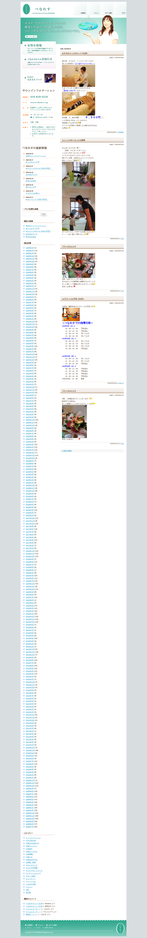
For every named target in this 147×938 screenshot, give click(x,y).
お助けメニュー (31, 846)
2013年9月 (30, 657)
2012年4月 (30, 704)
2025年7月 (30, 270)
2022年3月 (30, 379)
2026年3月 (30, 248)
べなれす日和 (31, 884)
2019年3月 (30, 477)
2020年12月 (30, 420)
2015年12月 (30, 584)
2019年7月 (30, 466)
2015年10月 (30, 589)
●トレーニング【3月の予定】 (37, 199)
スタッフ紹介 (31, 876)
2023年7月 (30, 335)
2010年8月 (30, 758)
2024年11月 (30, 291)
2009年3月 (30, 805)
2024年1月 (30, 319)
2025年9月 (30, 264)
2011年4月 (30, 737)
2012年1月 (30, 712)
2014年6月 (30, 633)
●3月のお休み (31, 181)
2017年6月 (30, 534)
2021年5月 (30, 406)
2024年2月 (30, 316)
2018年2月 (30, 513)
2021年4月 (30, 409)
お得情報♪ (29, 854)
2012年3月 (30, 706)
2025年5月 (30, 275)
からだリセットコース (34, 870)
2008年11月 (30, 816)
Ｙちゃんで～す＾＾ (33, 909)
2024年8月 (30, 300)
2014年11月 (30, 619)
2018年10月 (30, 491)
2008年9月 (30, 821)
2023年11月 (30, 324)
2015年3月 (30, 608)
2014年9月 (30, 625)
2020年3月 (30, 444)
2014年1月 (30, 646)
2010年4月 (30, 769)
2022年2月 (30, 381)
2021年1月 (30, 417)
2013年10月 (30, 655)
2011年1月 (30, 745)
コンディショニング (33, 873)
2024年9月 (30, 297)
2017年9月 (30, 526)
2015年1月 (30, 614)
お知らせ (29, 857)
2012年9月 (30, 690)
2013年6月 (30, 666)
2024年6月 (30, 305)
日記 (27, 890)
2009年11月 (30, 783)
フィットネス (31, 881)
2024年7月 (30, 302)
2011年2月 (30, 742)
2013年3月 (30, 674)
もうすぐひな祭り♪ (33, 193)
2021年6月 (30, 403)
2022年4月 (30, 376)
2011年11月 (30, 717)
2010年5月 (30, 767)
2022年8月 (30, 365)
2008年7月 (30, 827)
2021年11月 (30, 390)
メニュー (29, 887)
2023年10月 (30, 327)
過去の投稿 (66, 451)
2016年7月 (30, 565)
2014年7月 (30, 630)
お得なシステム (31, 851)
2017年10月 (30, 524)
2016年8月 (30, 562)
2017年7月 (30, 532)
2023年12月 (30, 321)
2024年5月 (30, 308)
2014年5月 (30, 635)
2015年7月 (30, 597)
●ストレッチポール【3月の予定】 (38, 168)
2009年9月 (30, 788)
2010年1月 (30, 778)
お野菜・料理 (31, 862)
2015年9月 (30, 592)
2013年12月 (30, 649)
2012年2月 (30, 709)
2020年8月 (30, 431)
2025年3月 (30, 280)
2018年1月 (30, 515)
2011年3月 (30, 739)
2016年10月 (30, 556)
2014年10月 (30, 622)
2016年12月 (30, 551)
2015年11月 (30, 586)
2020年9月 (30, 428)
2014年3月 (30, 641)
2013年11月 (30, 652)
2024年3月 (30, 313)
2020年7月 (30, 433)
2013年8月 (30, 660)
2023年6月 (30, 338)
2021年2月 (30, 414)
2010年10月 (30, 753)
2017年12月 (30, 518)
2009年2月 (30, 808)
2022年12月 (30, 354)
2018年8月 (30, 496)
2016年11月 (30, 554)
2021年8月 (30, 398)
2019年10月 (30, 458)
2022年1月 (30, 384)
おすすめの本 (31, 840)
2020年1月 (30, 450)
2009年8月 (30, 791)
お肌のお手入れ (31, 860)
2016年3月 (30, 575)
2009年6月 (30, 797)
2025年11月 (30, 259)
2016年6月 (30, 567)
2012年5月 (30, 701)
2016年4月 (30, 573)
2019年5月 (30, 472)
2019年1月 (30, 483)
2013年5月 (30, 668)
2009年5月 (30, 799)
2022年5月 (30, 373)
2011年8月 (30, 726)
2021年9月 (30, 395)
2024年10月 (30, 294)
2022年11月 (30, 357)
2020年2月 (30, 447)
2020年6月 (30, 436)
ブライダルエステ (69, 246)
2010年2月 (30, 775)
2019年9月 (30, 461)
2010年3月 (30, 772)
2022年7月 (30, 368)
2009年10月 (30, 786)
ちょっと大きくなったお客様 (73, 140)
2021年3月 (30, 412)
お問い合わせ (49, 927)
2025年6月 (30, 272)
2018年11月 (30, 488)
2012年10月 (30, 687)
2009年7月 (30, 794)
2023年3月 (30, 346)
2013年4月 (30, 671)
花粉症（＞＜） (31, 914)
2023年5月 (30, 341)
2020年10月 (30, 425)
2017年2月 (30, 545)
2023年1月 (30, 351)
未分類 (28, 892)
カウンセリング (31, 865)
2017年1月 (30, 548)
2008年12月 (30, 813)
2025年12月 (30, 256)
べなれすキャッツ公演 (34, 903)
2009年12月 (30, 780)
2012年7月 (30, 696)
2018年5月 (30, 504)
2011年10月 (30, 720)
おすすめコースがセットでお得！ (75, 53)
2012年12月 (30, 682)
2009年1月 (30, 810)
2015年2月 (30, 611)
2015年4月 (30, 606)
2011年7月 (30, 728)
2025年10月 (30, 261)
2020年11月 (30, 422)
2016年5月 (30, 570)
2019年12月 (30, 453)
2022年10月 (30, 360)
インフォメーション (33, 838)
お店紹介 (29, 849)
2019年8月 (30, 463)
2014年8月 (30, 627)
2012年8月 (30, 693)
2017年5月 (30, 537)
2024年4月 (30, 310)
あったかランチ (32, 162)
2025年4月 (30, 278)
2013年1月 (30, 679)
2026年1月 (30, 253)
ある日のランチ (31, 174)
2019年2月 (30, 480)
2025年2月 (30, 283)
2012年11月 (30, 685)
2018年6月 (30, 502)
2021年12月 (30, 387)
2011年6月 (30, 731)
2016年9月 (30, 559)
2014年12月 (30, 616)
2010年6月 (30, 764)
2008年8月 (30, 824)
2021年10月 (30, 392)
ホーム (29, 927)
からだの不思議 (31, 868)
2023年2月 (30, 349)
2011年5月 (30, 734)
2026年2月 (30, 250)
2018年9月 (30, 493)
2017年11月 (30, 521)
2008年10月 (30, 818)
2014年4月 (30, 638)
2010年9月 (30, 756)
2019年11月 (30, 455)
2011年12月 (30, 715)
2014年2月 (30, 644)
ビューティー (31, 879)
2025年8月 (30, 267)
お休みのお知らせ (32, 843)
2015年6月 (30, 600)
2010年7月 (30, 761)
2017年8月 (30, 529)
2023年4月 (30, 343)
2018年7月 (30, 499)
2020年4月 (30, 442)
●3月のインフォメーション (36, 156)
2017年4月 (30, 540)
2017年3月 (30, 543)
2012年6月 (30, 698)
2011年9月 (30, 723)
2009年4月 (30, 802)
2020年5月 (30, 439)
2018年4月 (30, 507)
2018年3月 (30, 510)
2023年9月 (30, 330)
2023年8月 (30, 332)
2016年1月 (30, 581)
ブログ (38, 927)
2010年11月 (30, 750)
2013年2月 (30, 676)
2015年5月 (30, 603)
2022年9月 (30, 362)
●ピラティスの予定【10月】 (73, 299)
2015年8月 (30, 594)
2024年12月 (30, 289)
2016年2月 (30, 578)
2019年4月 (30, 474)
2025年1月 (30, 286)
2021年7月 (30, 401)
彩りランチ (31, 187)
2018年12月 (30, 485)
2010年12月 (30, 747)
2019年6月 (30, 469)
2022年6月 (30, 371)
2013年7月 (30, 663)
